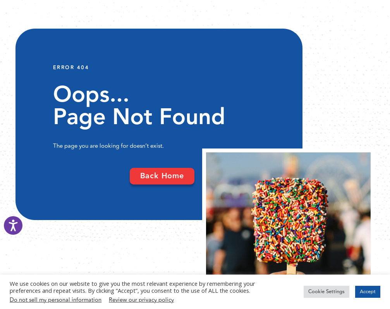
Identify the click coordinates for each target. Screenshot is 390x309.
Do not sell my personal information (55, 299)
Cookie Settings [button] (326, 291)
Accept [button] (368, 291)
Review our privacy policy (141, 299)
